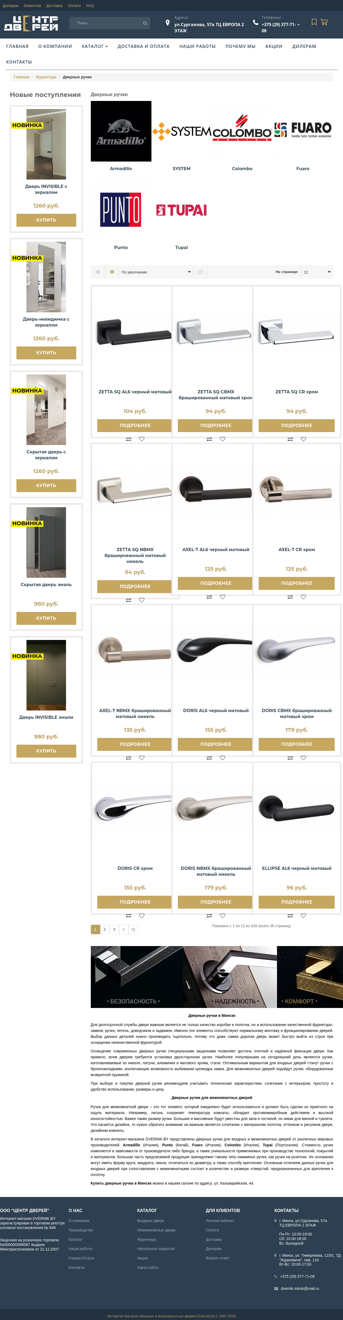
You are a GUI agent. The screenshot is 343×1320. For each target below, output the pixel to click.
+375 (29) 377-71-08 (297, 1276)
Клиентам (32, 5)
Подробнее (135, 425)
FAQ (90, 5)
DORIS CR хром (135, 868)
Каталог (93, 46)
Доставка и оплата (144, 46)
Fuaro (302, 168)
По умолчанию (134, 272)
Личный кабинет (220, 1221)
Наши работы (197, 46)
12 (306, 272)
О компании (55, 46)
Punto (121, 247)
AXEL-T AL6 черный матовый (215, 549)
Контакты (19, 62)
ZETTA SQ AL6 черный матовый (135, 391)
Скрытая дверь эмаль (46, 584)
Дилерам (10, 5)
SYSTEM (182, 168)
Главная (17, 46)
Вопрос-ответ (217, 1258)
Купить (46, 220)
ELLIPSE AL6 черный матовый (297, 868)
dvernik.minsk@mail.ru (300, 1288)
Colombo (242, 168)
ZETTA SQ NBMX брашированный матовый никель (135, 555)
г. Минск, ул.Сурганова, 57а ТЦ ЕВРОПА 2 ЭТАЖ (303, 1223)
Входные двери (150, 1221)
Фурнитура (46, 77)
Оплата (74, 5)
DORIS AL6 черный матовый (216, 710)
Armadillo (121, 168)
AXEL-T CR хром (297, 549)
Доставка (54, 5)
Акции (274, 46)
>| (133, 929)
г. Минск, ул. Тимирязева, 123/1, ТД (310, 1255)
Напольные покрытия (156, 1249)
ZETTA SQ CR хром (297, 391)
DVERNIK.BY (157, 1139)
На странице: (287, 272)
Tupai (181, 247)
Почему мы (241, 46)
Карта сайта (147, 1267)
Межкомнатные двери (156, 1230)
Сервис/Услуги (81, 1258)
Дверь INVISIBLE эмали (46, 717)
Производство (81, 1230)
